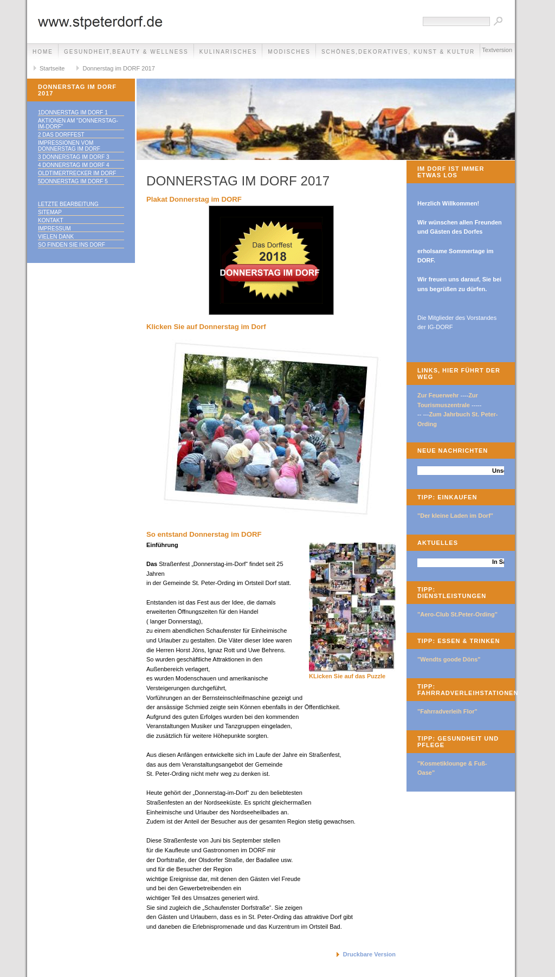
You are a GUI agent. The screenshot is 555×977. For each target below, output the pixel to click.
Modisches (289, 52)
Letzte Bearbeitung (68, 204)
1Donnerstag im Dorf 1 (73, 112)
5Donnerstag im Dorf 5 (73, 181)
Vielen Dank (56, 237)
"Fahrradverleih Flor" (447, 711)
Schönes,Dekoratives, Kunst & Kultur (398, 52)
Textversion (497, 50)
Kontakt (50, 220)
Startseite (52, 68)
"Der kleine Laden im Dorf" (455, 515)
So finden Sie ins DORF (71, 245)
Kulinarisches (228, 52)
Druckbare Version (369, 954)
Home (43, 52)
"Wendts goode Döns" (449, 659)
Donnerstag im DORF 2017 (118, 68)
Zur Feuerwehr (438, 395)
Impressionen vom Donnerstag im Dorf (69, 146)
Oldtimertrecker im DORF (77, 173)
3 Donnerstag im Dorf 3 (73, 157)
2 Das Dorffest (61, 135)
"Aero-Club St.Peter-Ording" (457, 614)
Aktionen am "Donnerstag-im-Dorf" (78, 124)
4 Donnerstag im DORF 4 (73, 165)
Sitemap (50, 212)
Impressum (54, 229)
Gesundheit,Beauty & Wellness (126, 52)
